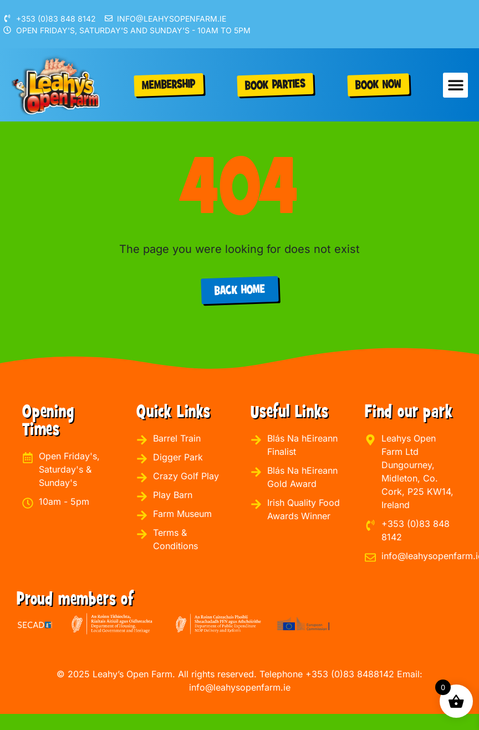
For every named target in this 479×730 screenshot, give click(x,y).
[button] (455, 85)
